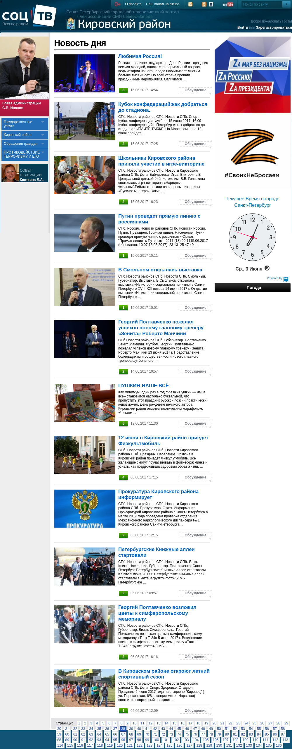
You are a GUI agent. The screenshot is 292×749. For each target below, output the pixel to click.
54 (251, 729)
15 (174, 723)
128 (199, 745)
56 (267, 729)
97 (131, 740)
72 (163, 734)
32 (75, 729)
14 (166, 723)
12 (150, 723)
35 (99, 729)
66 (115, 734)
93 (99, 740)
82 (243, 734)
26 (262, 723)
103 (186, 740)
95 (115, 740)
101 (166, 740)
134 (259, 745)
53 (243, 729)
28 (278, 723)
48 (203, 729)
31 (67, 729)
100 (156, 740)
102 (176, 740)
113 (285, 740)
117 (90, 745)
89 (67, 740)
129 (209, 745)
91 (83, 740)
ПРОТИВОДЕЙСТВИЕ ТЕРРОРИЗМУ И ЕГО (22, 154)
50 (219, 729)
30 (59, 729)
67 (123, 734)
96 (123, 740)
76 (195, 734)
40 (139, 729)
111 (265, 740)
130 (219, 745)
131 (229, 745)
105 (205, 740)
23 (238, 723)
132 (239, 745)
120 (120, 745)
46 (187, 729)
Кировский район (18, 135)
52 (235, 729)
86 (275, 734)
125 (169, 745)
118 (100, 745)
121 (130, 745)
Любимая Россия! (140, 56)
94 (107, 740)
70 (147, 734)
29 (286, 723)
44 (171, 729)
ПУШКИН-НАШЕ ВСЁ (143, 385)
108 (236, 740)
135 (269, 745)
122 (139, 745)
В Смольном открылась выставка (160, 270)
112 (275, 740)
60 (67, 734)
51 (227, 729)
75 (187, 734)
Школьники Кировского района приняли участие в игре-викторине (161, 161)
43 (163, 729)
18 (198, 723)
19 (206, 723)
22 (230, 723)
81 (235, 734)
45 (179, 729)
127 (189, 745)
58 (283, 729)
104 (196, 740)
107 (226, 740)
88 (59, 740)
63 (91, 734)
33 (83, 729)
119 (110, 745)
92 (91, 740)
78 (211, 734)
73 (171, 734)
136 (279, 745)
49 (211, 729)
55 (259, 729)
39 (131, 729)
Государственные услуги (18, 124)
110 (255, 740)
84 (259, 734)
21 (222, 723)
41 (147, 729)
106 (216, 740)
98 (139, 740)
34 (91, 729)
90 (75, 740)
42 (155, 729)
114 (60, 745)
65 (107, 734)
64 (99, 734)
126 (179, 745)
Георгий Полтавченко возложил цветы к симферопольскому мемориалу (157, 613)
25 (254, 723)
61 (75, 734)
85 (267, 734)
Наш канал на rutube (163, 4)
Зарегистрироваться (274, 27)
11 (142, 723)
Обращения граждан (20, 144)
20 (214, 723)
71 (155, 734)
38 (123, 729)
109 (245, 740)
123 (149, 745)
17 (190, 723)
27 (270, 723)
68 (131, 734)
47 (195, 729)
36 (107, 729)
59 (59, 734)
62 (83, 734)
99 (147, 740)
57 (275, 729)
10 (134, 723)
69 (139, 734)
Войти (242, 27)
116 (80, 745)
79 (219, 734)
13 (158, 723)
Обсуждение (195, 90)
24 (246, 723)
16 (182, 723)
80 (227, 734)
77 (203, 734)
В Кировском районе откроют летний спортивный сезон (164, 674)
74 (179, 734)
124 (159, 745)
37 (115, 729)
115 (70, 745)
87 (283, 734)
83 (251, 734)
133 (249, 745)
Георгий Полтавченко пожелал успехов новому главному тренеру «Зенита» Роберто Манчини (161, 327)
